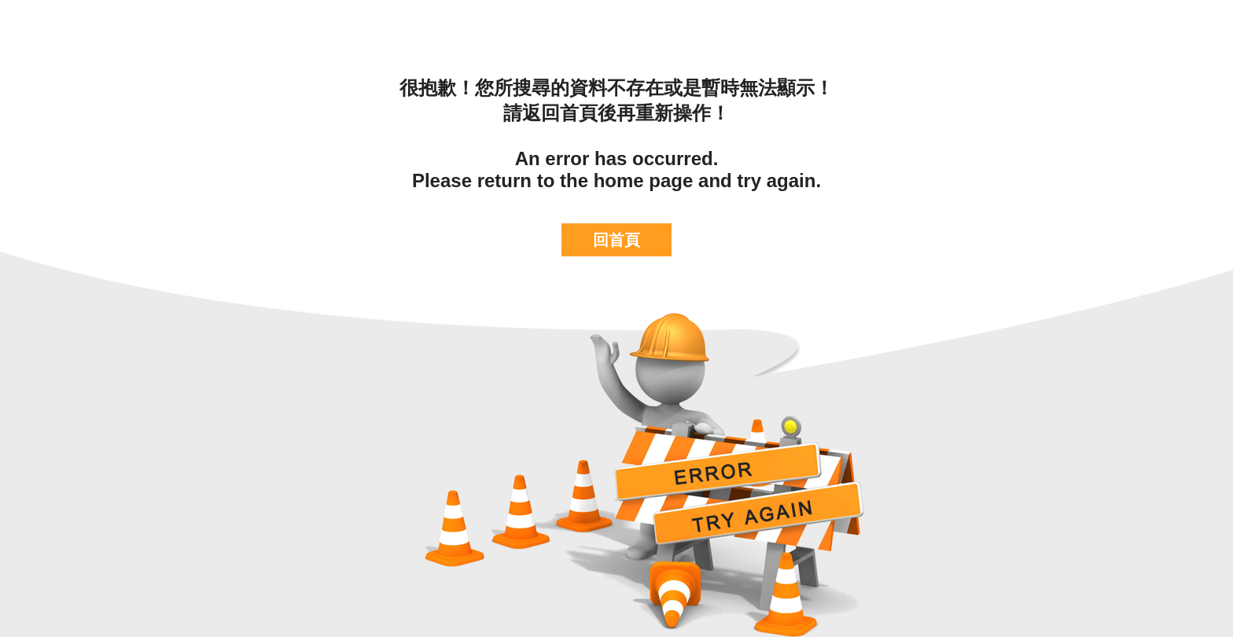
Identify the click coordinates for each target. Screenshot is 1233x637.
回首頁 (616, 240)
